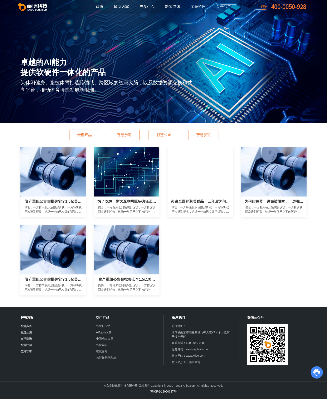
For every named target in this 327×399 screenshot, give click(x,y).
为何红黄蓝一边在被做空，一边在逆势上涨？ (273, 201)
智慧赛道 (203, 135)
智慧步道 (124, 135)
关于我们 (223, 7)
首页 (99, 7)
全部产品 (84, 135)
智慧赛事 (26, 351)
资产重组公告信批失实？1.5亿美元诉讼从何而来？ (53, 201)
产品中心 (147, 7)
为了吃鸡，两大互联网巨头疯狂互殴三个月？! (126, 201)
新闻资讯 (172, 7)
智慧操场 (26, 338)
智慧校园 (26, 345)
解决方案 (121, 7)
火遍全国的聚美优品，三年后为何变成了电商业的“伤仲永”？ (200, 201)
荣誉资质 (198, 7)
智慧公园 (163, 135)
